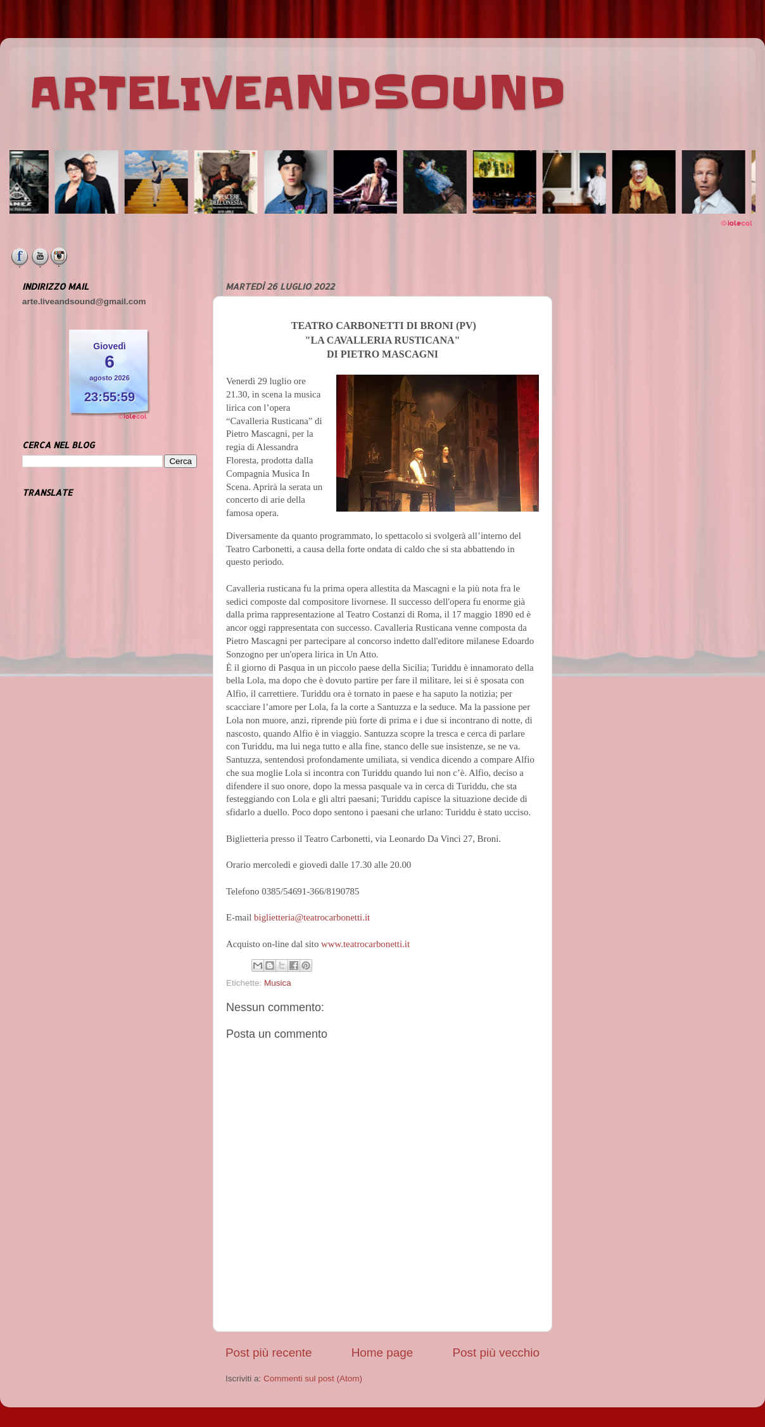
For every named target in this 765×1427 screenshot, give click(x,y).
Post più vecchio (496, 1352)
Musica (277, 983)
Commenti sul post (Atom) (312, 1378)
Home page (382, 1352)
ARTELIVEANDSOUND (297, 93)
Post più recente (268, 1352)
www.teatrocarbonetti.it (365, 944)
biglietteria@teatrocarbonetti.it (312, 917)
